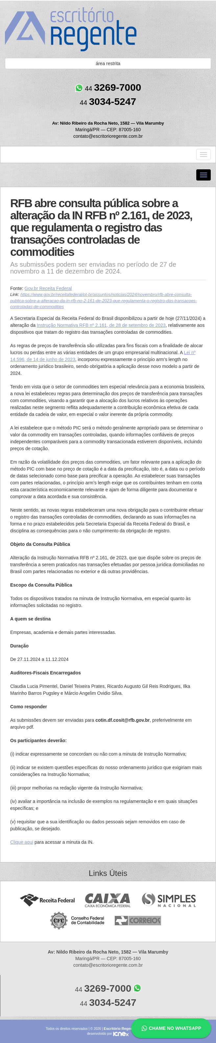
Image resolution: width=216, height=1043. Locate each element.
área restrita (108, 63)
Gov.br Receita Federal (48, 288)
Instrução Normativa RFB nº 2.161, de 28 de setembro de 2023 (101, 325)
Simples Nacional (169, 900)
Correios (138, 920)
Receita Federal (47, 900)
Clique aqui (21, 842)
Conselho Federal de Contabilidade (78, 920)
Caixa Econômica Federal (108, 900)
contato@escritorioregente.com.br (108, 136)
